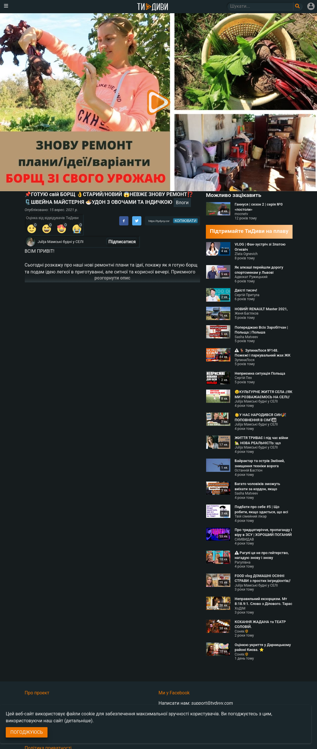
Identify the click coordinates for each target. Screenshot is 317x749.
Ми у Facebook (174, 693)
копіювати (185, 221)
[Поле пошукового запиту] (298, 6)
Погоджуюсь (26, 732)
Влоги (182, 202)
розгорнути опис (112, 278)
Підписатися (122, 241)
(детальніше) (78, 720)
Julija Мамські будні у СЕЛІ (61, 242)
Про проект (37, 693)
